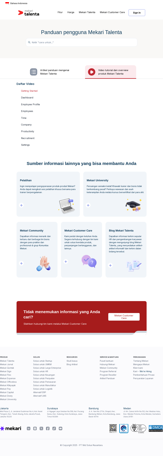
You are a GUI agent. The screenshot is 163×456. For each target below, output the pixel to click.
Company (26, 124)
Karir (135, 371)
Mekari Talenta (87, 12)
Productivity (27, 131)
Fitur (60, 12)
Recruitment (27, 138)
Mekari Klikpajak (8, 385)
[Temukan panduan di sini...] (81, 42)
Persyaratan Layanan (143, 378)
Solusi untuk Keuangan (44, 375)
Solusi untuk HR (40, 371)
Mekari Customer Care (112, 12)
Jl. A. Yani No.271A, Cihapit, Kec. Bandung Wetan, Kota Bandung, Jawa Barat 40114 (104, 414)
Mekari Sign (5, 371)
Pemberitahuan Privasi (143, 375)
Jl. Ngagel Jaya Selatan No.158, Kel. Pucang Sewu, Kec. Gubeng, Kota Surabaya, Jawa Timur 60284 (65, 414)
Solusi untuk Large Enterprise (47, 368)
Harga (70, 12)
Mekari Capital (7, 392)
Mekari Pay (5, 389)
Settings (25, 144)
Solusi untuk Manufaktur (44, 385)
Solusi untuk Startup (42, 361)
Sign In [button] (137, 12)
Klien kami (138, 368)
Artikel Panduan (107, 378)
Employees (27, 111)
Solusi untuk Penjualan (44, 378)
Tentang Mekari (140, 361)
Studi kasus (72, 361)
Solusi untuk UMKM (42, 364)
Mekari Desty (6, 396)
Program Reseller (108, 375)
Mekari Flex (5, 375)
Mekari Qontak (7, 368)
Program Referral (108, 371)
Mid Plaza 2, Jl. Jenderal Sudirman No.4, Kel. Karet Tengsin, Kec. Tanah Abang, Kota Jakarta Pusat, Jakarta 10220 (21, 414)
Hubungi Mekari (107, 364)
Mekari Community (108, 368)
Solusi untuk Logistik (43, 389)
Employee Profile (30, 104)
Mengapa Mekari (141, 364)
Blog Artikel (72, 364)
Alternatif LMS (39, 396)
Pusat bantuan (106, 361)
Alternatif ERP (39, 392)
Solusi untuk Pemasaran (44, 382)
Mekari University (8, 399)
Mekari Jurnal (6, 364)
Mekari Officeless (8, 382)
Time (23, 117)
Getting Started (29, 90)
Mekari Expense (8, 378)
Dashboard (27, 97)
